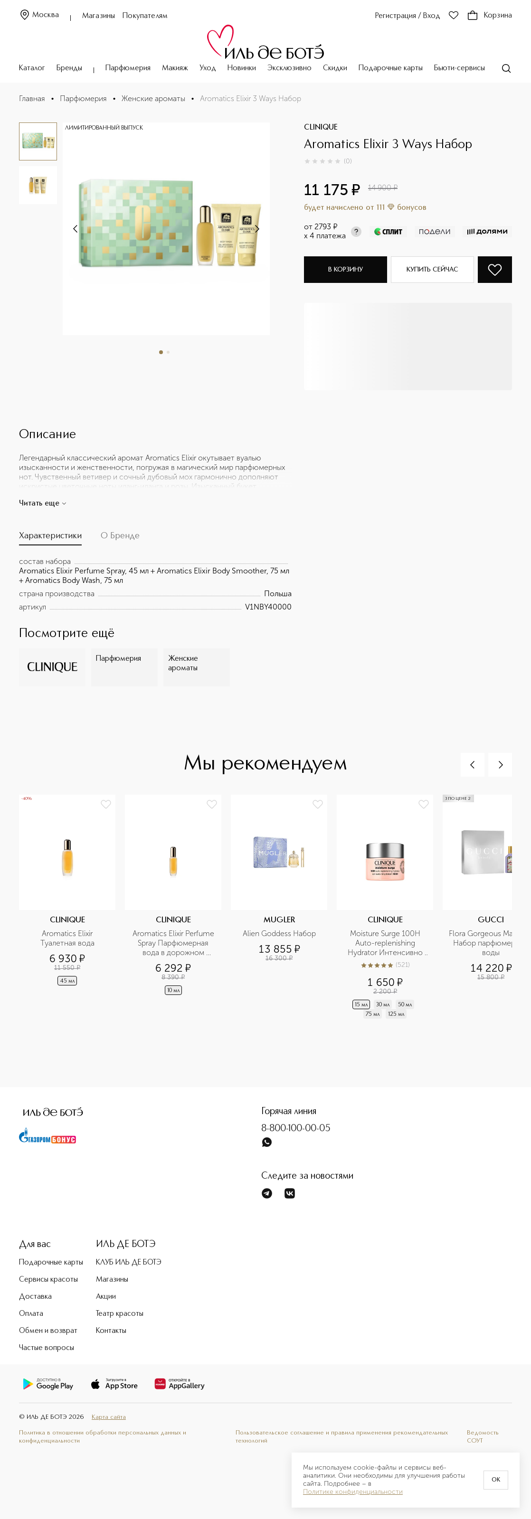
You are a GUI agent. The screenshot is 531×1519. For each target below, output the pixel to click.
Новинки (242, 68)
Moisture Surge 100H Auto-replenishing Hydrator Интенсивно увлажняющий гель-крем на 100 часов (386, 943)
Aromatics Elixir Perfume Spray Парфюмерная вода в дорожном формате (174, 943)
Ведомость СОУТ (483, 1437)
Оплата (31, 1314)
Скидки (335, 68)
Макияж (175, 68)
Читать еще (43, 503)
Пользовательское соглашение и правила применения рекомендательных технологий (342, 1437)
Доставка (35, 1297)
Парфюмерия (128, 68)
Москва (39, 15)
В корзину (345, 269)
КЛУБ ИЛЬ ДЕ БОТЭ (128, 1262)
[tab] (50, 538)
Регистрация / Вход (407, 16)
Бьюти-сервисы (459, 68)
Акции (106, 1297)
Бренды (69, 68)
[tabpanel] (155, 584)
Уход (207, 68)
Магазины (98, 16)
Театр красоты (119, 1314)
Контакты (111, 1331)
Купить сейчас (432, 269)
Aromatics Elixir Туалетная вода (67, 938)
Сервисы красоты (48, 1280)
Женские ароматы (153, 98)
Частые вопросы (46, 1348)
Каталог (32, 68)
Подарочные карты (391, 68)
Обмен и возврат (48, 1331)
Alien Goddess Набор (279, 933)
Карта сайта (109, 1417)
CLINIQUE (321, 127)
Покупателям (145, 16)
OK (496, 1480)
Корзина (489, 15)
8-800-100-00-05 (296, 1129)
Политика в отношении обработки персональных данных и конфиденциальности (102, 1437)
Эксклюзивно (289, 68)
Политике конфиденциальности (353, 1492)
